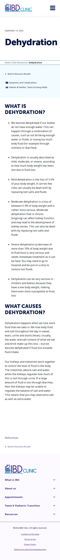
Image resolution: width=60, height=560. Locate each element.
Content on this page (30, 534)
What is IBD (12, 479)
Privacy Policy (30, 544)
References (11, 438)
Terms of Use (30, 539)
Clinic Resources (19, 62)
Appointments (14, 497)
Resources (11, 514)
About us (10, 488)
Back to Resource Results (18, 74)
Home (7, 62)
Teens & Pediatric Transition (22, 505)
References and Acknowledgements (30, 549)
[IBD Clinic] (18, 8)
